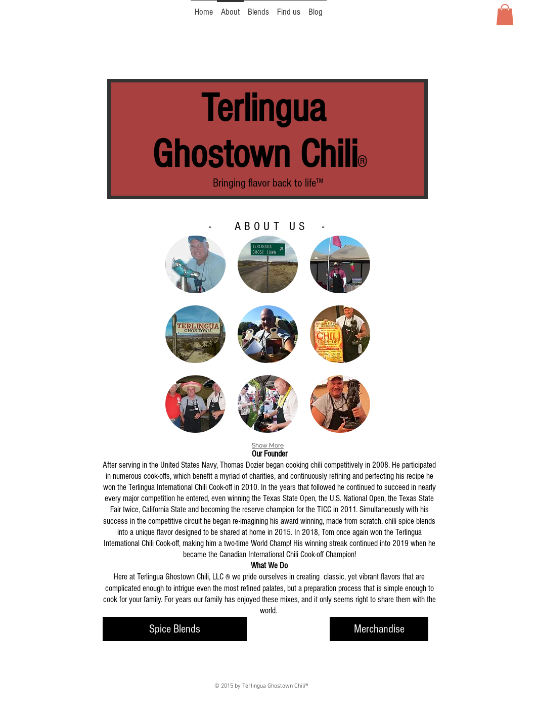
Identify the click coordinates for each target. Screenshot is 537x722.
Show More (268, 445)
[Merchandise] (379, 629)
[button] (505, 14)
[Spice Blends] (175, 629)
